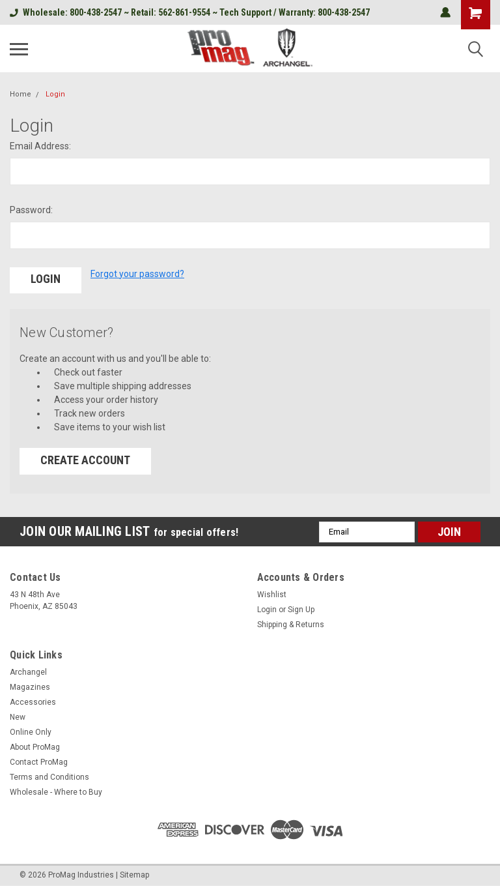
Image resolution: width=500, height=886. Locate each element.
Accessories (33, 700)
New (17, 715)
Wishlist (271, 592)
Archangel (28, 670)
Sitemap (134, 873)
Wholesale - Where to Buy (56, 790)
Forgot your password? (137, 274)
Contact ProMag (39, 760)
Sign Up (301, 607)
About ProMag (35, 745)
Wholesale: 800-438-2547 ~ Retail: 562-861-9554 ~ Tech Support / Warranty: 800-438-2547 (190, 12)
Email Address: (40, 146)
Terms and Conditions (49, 775)
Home (20, 94)
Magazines (30, 685)
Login (55, 94)
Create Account (85, 458)
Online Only (30, 730)
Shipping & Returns (290, 622)
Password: (31, 210)
